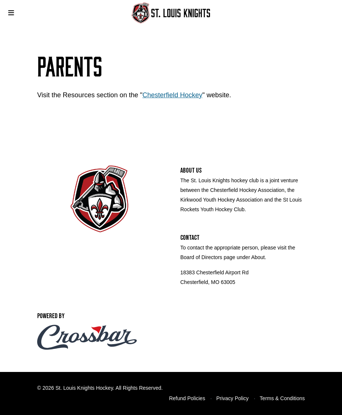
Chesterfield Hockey (172, 95)
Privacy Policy (232, 398)
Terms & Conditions (282, 398)
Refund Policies (187, 398)
